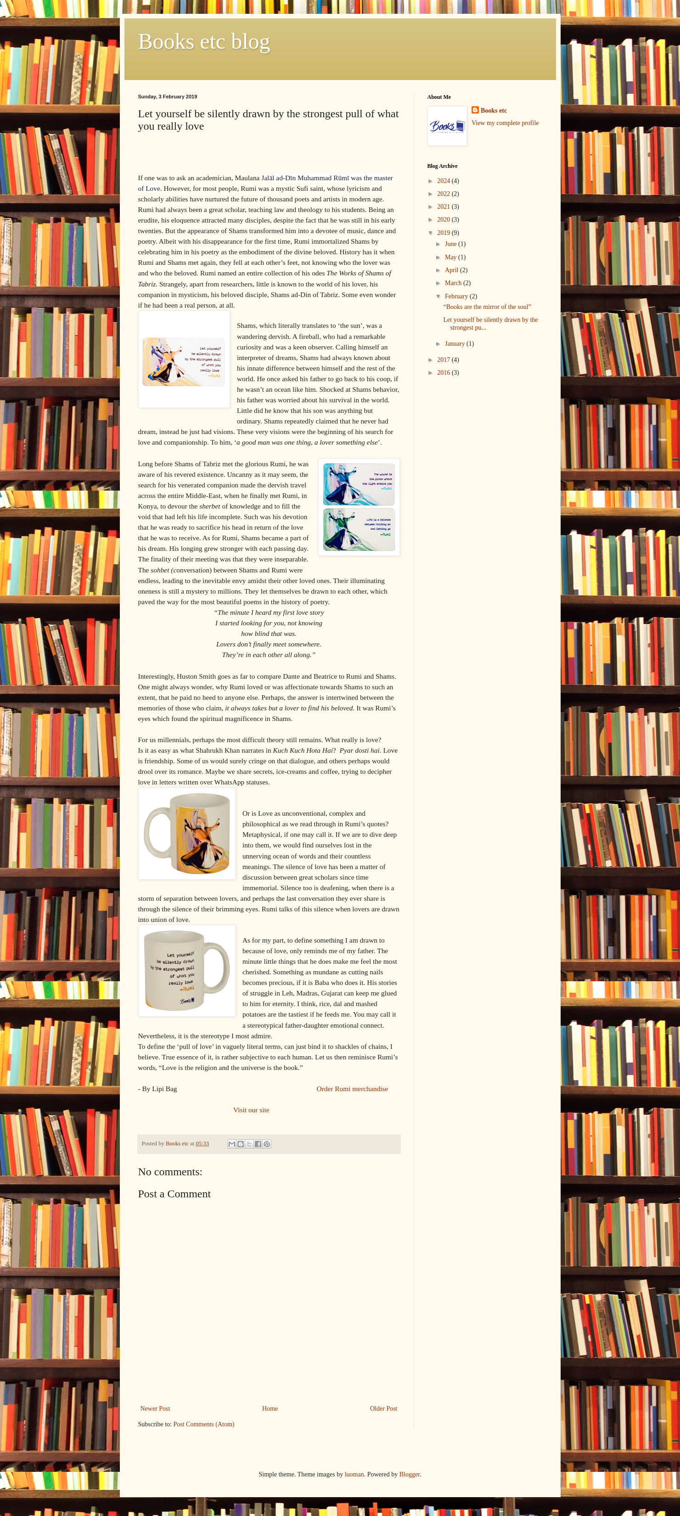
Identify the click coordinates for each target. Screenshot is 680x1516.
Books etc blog (204, 41)
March (454, 283)
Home (270, 1408)
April (452, 270)
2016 (444, 372)
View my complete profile (505, 123)
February (457, 296)
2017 (444, 359)
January (455, 343)
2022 (444, 193)
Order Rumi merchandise (353, 1089)
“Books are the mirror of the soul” (487, 306)
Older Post (384, 1408)
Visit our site (250, 1110)
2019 (444, 232)
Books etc (494, 110)
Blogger (409, 1474)
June (451, 243)
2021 (444, 206)
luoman (354, 1474)
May (451, 257)
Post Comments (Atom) (204, 1424)
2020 (444, 219)
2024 (444, 180)
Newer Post (155, 1408)
